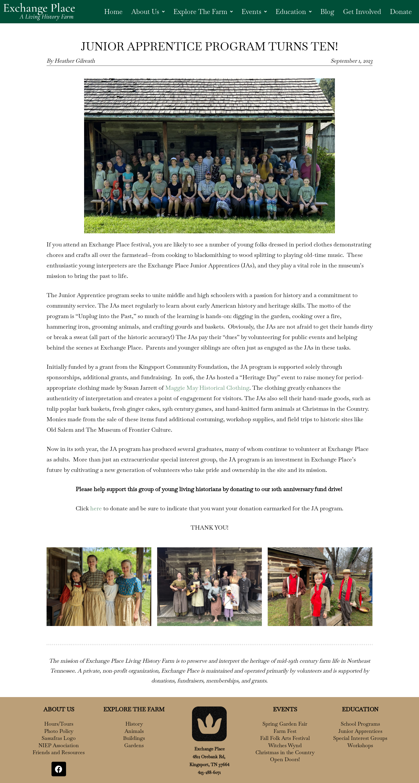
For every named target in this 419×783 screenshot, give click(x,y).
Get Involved (361, 11)
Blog (326, 11)
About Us (142, 11)
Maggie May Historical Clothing (207, 388)
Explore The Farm (199, 11)
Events (251, 11)
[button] (142, 12)
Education (291, 11)
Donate (400, 11)
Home (106, 11)
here (96, 508)
